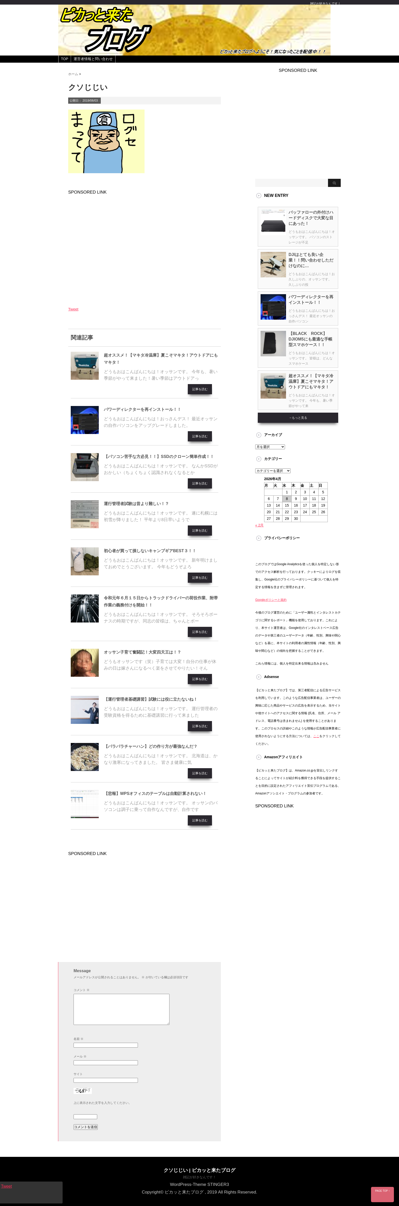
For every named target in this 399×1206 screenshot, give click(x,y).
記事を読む (200, 389)
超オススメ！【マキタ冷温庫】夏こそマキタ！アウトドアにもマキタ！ (311, 381)
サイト (78, 1074)
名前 (78, 1039)
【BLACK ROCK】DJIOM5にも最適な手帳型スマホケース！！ (310, 339)
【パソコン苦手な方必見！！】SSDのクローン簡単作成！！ (159, 456)
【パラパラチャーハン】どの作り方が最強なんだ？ (150, 746)
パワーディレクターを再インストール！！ (142, 409)
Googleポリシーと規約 (271, 600)
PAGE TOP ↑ (382, 1190)
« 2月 (259, 525)
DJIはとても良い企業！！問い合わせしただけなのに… (311, 260)
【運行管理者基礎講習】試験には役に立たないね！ (150, 699)
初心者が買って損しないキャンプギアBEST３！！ (150, 551)
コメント (82, 990)
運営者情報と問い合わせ (93, 59)
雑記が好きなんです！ (199, 1177)
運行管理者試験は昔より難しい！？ (136, 504)
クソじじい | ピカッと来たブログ (199, 1170)
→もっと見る (298, 417)
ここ (316, 736)
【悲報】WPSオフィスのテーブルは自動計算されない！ (155, 793)
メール (80, 1056)
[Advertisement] (144, 247)
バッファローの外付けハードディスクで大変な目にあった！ (311, 218)
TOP (64, 59)
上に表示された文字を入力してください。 (103, 1103)
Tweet (73, 309)
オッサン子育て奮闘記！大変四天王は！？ (142, 652)
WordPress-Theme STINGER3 (199, 1184)
